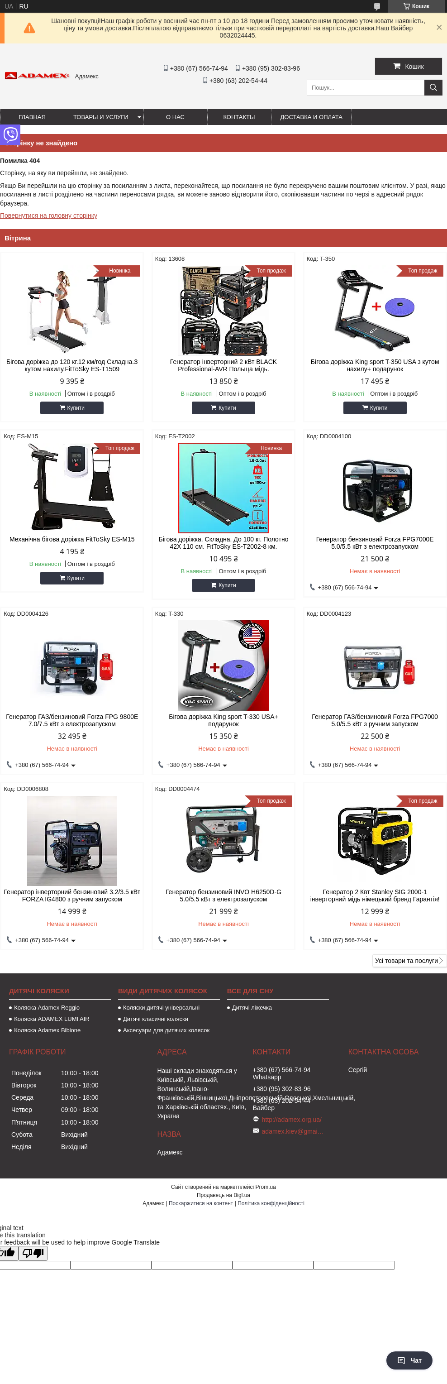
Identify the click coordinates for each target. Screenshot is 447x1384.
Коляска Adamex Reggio (47, 1007)
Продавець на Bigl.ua (223, 1195)
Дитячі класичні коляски (155, 1018)
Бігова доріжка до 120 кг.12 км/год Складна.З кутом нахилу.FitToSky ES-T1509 (72, 365)
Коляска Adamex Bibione (47, 1030)
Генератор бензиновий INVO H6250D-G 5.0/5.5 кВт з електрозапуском (223, 895)
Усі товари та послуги (406, 960)
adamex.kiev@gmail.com (293, 1131)
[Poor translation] (33, 1253)
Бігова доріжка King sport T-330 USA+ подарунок (223, 720)
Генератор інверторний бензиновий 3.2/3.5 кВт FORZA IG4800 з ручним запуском (72, 895)
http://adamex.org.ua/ (292, 1119)
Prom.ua (266, 1187)
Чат (409, 1360)
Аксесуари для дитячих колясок (166, 1030)
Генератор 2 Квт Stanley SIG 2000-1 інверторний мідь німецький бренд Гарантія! (375, 895)
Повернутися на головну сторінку (48, 215)
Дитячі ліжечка (252, 1007)
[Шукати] (433, 88)
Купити (76, 408)
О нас (175, 117)
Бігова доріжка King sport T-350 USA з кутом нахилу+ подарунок (375, 365)
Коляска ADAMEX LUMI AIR (52, 1018)
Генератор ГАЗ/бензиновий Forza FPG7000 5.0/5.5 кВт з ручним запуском (375, 720)
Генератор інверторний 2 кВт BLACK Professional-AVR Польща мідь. (223, 365)
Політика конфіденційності (271, 1203)
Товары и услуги (100, 117)
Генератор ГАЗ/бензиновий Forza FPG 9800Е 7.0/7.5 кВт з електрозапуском (72, 720)
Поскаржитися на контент (201, 1203)
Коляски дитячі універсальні (161, 1007)
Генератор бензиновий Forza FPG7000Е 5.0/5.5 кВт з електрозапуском (375, 543)
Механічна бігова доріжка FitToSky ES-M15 (72, 539)
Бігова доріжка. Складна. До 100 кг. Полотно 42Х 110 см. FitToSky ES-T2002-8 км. (223, 543)
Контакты (239, 117)
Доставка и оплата (311, 117)
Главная (32, 117)
